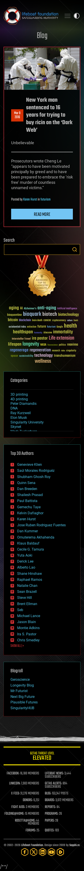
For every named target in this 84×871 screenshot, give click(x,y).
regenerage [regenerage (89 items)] (19, 350)
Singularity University (27, 422)
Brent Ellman (27, 604)
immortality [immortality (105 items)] (63, 332)
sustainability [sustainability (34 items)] (26, 356)
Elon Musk (18, 417)
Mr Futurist (19, 691)
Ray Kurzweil (20, 413)
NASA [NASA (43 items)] (43, 345)
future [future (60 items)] (41, 326)
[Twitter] (33, 852)
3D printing (19, 394)
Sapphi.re (74, 845)
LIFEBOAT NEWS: (54, 773)
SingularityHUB (22, 708)
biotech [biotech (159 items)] (49, 314)
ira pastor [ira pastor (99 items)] (40, 338)
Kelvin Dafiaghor (30, 513)
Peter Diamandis (23, 403)
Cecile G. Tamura (30, 549)
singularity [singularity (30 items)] (71, 350)
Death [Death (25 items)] (76, 320)
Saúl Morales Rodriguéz (36, 470)
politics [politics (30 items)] (62, 345)
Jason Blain (26, 622)
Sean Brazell (27, 591)
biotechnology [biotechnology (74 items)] (68, 314)
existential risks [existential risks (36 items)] (17, 327)
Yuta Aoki (24, 555)
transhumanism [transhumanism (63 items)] (64, 356)
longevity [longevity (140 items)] (31, 344)
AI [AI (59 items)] (21, 308)
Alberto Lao (26, 567)
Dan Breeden (27, 489)
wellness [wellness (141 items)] (43, 361)
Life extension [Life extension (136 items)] (61, 338)
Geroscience (20, 679)
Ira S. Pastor (26, 634)
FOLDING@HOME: (14, 814)
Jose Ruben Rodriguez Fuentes (41, 525)
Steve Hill (24, 598)
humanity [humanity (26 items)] (38, 333)
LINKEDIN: (14, 783)
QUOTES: (49, 830)
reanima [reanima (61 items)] (72, 344)
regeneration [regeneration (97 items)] (40, 350)
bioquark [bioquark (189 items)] (32, 314)
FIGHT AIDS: (18, 807)
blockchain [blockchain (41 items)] (25, 320)
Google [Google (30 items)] (60, 327)
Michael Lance (28, 616)
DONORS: (28, 800)
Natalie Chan (27, 585)
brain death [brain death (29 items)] (37, 320)
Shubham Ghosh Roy (34, 477)
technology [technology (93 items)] (43, 355)
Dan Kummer (27, 531)
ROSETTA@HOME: (25, 821)
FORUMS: (31, 830)
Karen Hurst (30, 200)
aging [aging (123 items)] (14, 308)
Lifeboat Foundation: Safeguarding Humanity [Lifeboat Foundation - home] (31, 16)
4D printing (19, 399)
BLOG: (48, 793)
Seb (20, 610)
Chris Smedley (28, 640)
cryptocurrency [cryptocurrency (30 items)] (59, 320)
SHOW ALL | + (17, 646)
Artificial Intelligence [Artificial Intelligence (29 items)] (67, 308)
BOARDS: (50, 800)
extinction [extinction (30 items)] (31, 327)
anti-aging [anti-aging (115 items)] (46, 308)
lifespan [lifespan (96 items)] (14, 344)
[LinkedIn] (42, 852)
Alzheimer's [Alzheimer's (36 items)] (30, 308)
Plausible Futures (24, 702)
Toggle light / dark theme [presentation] (77, 16)
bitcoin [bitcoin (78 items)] (13, 320)
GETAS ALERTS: (53, 783)
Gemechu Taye (29, 507)
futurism (46, 200)
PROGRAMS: (51, 814)
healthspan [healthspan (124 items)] (23, 332)
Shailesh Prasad (30, 495)
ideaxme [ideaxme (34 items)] (47, 332)
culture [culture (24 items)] (69, 320)
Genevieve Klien (29, 464)
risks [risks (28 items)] (63, 350)
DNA (14, 408)
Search (74, 249)
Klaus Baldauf (28, 543)
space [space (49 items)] (14, 356)
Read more (42, 214)
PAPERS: (50, 821)
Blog (42, 36)
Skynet (15, 427)
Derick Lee (25, 561)
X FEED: (15, 793)
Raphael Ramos (29, 579)
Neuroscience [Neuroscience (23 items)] (52, 345)
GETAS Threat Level (42, 757)
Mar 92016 (17, 115)
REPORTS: (50, 807)
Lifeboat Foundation (32, 845)
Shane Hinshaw (29, 573)
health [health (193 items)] (70, 326)
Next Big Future (22, 697)
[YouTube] (51, 852)
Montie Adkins (28, 628)
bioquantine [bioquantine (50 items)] (14, 315)
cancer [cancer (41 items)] (47, 320)
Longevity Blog (22, 685)
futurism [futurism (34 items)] (51, 327)
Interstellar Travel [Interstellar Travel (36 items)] (21, 339)
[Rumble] (60, 852)
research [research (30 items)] (56, 350)
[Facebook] (24, 852)
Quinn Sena (26, 483)
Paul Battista (27, 501)
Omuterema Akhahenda (35, 537)
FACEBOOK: (13, 773)
